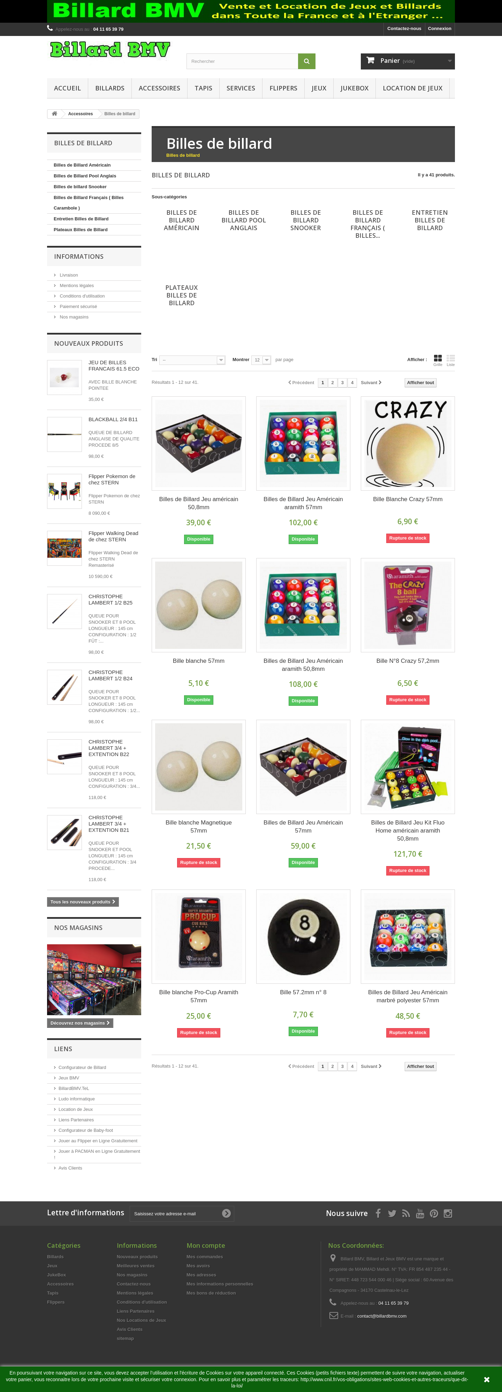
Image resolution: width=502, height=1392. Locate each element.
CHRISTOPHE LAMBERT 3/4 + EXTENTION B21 (109, 823)
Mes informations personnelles (220, 1284)
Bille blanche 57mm (199, 661)
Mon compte (206, 1245)
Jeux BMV (69, 1077)
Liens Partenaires (76, 1119)
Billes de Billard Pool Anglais (85, 175)
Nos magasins (74, 317)
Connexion (439, 28)
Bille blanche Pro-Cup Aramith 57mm (198, 996)
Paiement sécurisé (78, 306)
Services (241, 88)
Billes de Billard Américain (82, 165)
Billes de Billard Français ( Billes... (367, 224)
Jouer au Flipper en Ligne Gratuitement (98, 1140)
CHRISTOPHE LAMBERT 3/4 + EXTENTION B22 (109, 748)
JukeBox (354, 88)
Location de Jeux (412, 88)
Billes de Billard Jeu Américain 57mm (303, 826)
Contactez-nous (404, 28)
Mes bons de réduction (211, 1293)
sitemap (125, 1338)
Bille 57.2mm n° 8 (303, 992)
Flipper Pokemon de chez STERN (112, 479)
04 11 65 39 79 (393, 1303)
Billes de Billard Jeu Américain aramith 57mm (303, 503)
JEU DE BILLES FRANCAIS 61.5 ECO (114, 365)
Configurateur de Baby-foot (86, 1130)
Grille (437, 360)
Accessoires (159, 88)
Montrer (241, 359)
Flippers (283, 88)
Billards (109, 88)
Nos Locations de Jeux (141, 1320)
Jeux (319, 88)
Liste (451, 360)
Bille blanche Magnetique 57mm (199, 826)
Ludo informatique (77, 1098)
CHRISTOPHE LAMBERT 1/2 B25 (110, 599)
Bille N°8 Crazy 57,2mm (408, 661)
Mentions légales (76, 285)
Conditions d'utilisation (82, 296)
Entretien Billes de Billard (81, 218)
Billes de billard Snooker (80, 186)
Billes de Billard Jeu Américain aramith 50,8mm (303, 665)
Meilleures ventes (135, 1265)
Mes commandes (205, 1256)
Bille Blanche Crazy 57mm (407, 499)
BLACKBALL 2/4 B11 (113, 419)
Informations (79, 256)
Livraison (68, 275)
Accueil (67, 88)
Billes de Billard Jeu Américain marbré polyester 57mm (408, 996)
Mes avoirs (198, 1265)
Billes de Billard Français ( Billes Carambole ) (89, 203)
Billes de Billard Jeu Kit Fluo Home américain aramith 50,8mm (408, 830)
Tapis (203, 88)
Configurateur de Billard (82, 1067)
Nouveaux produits (88, 343)
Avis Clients (70, 1168)
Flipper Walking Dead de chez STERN (113, 536)
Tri (154, 359)
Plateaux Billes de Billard (81, 229)
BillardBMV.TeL (74, 1088)
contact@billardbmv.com (382, 1316)
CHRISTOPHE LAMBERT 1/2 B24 (110, 675)
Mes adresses (201, 1274)
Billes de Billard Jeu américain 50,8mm (198, 503)
